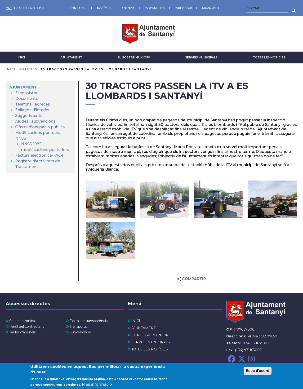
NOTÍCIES (104, 8)
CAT (9, 8)
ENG (31, 8)
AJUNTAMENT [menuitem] (23, 87)
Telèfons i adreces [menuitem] (32, 104)
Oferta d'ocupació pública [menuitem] (40, 127)
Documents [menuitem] (26, 98)
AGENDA (127, 8)
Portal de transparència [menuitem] (89, 321)
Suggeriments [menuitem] (28, 115)
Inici (10, 69)
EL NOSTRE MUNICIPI (133, 57)
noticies (27, 69)
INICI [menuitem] (135, 321)
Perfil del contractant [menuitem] (26, 326)
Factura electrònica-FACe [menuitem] (39, 155)
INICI (21, 57)
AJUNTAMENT (71, 57)
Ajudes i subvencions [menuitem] (35, 121)
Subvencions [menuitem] (80, 332)
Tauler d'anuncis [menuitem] (22, 332)
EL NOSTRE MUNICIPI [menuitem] (150, 335)
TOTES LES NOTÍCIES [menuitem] (149, 349)
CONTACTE (78, 8)
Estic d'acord (257, 373)
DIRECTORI (183, 8)
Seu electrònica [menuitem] (22, 321)
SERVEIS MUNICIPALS (201, 57)
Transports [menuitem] (78, 326)
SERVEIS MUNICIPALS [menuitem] (150, 342)
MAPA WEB (210, 8)
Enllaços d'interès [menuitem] (32, 110)
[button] (110, 199)
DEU (42, 8)
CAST (20, 8)
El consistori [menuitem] (27, 93)
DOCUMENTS (155, 8)
